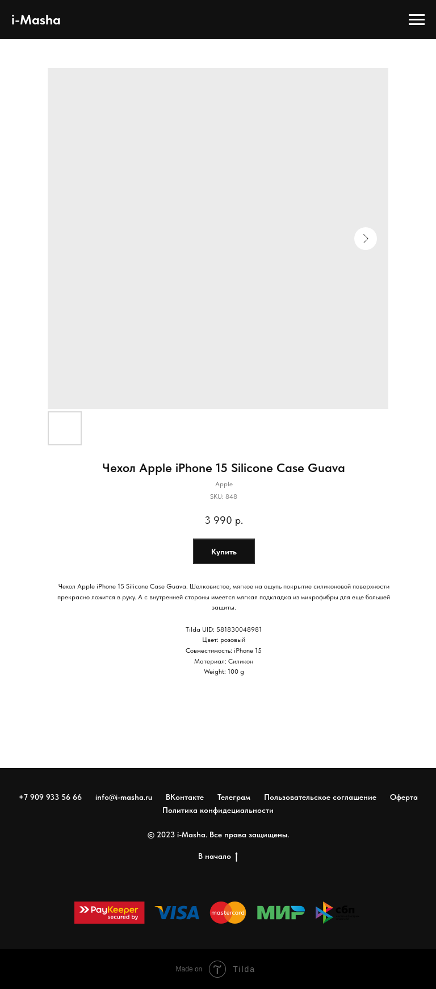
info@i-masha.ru (123, 797)
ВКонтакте (185, 797)
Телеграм (233, 797)
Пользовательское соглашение (320, 797)
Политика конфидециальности (218, 810)
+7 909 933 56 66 (50, 797)
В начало (218, 857)
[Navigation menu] (417, 20)
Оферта (404, 797)
